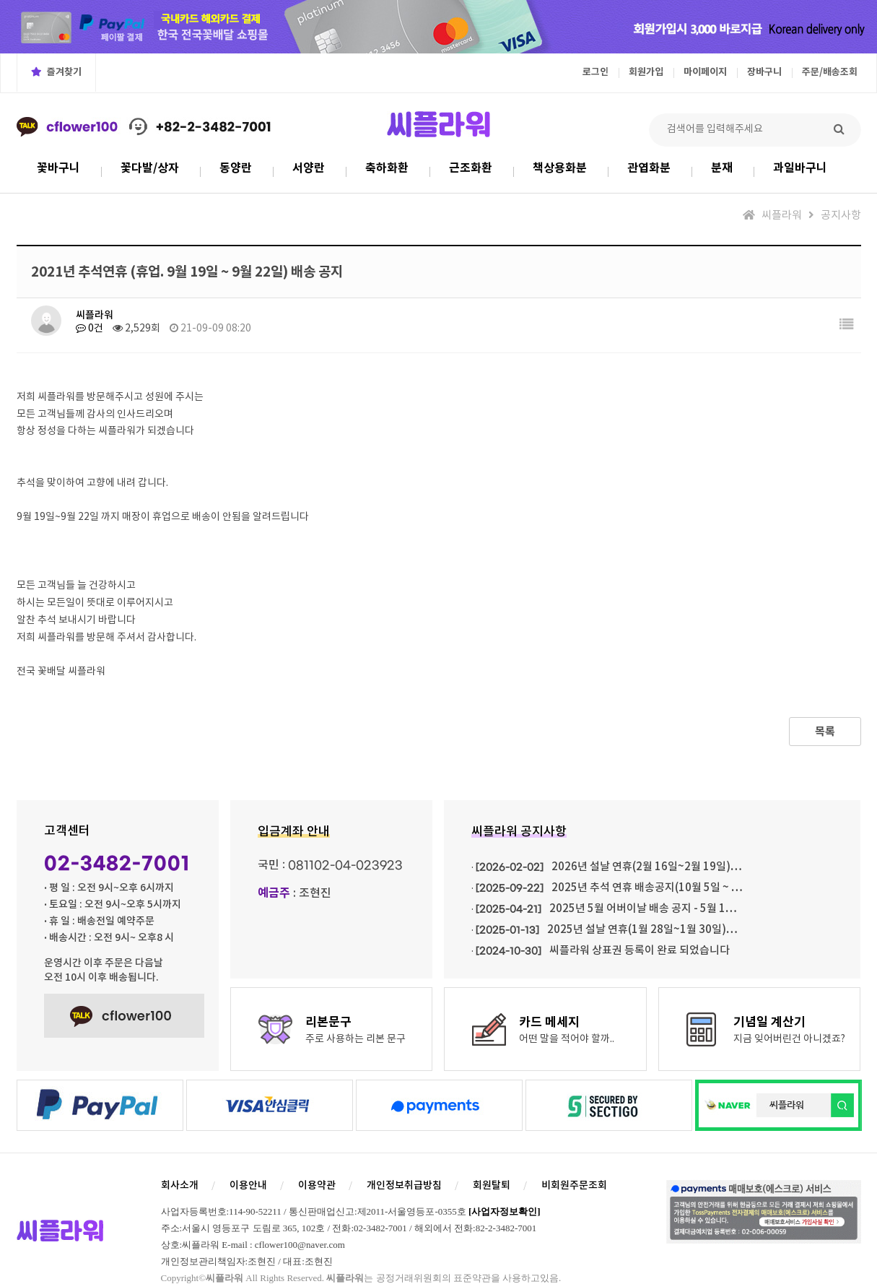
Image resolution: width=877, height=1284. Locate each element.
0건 (89, 328)
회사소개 (179, 1185)
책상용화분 (560, 168)
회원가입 (646, 72)
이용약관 (317, 1185)
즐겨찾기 (56, 72)
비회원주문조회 (574, 1185)
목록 (825, 731)
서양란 (308, 168)
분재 (722, 168)
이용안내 (248, 1185)
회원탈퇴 (491, 1185)
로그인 (595, 72)
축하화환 (387, 168)
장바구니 (764, 72)
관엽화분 (649, 168)
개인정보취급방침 (404, 1185)
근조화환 (470, 168)
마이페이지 (705, 72)
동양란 (235, 168)
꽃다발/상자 (150, 168)
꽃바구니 (58, 168)
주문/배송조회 (830, 72)
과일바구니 (800, 168)
